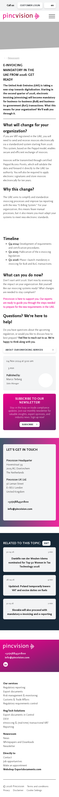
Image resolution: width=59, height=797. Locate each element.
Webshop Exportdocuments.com (22, 769)
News (6, 738)
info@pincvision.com (20, 509)
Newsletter (9, 746)
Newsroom (13, 58)
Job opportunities (12, 761)
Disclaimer (18, 790)
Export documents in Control (18, 714)
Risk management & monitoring (20, 695)
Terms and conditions (37, 786)
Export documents (13, 691)
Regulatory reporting (14, 687)
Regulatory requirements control (20, 703)
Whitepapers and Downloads (18, 742)
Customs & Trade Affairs (16, 699)
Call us (9, 5)
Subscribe (27, 424)
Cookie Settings (34, 790)
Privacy (6, 790)
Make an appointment (15, 765)
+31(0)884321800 (17, 501)
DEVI (6, 718)
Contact (7, 757)
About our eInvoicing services (24, 350)
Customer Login (30, 5)
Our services (10, 683)
